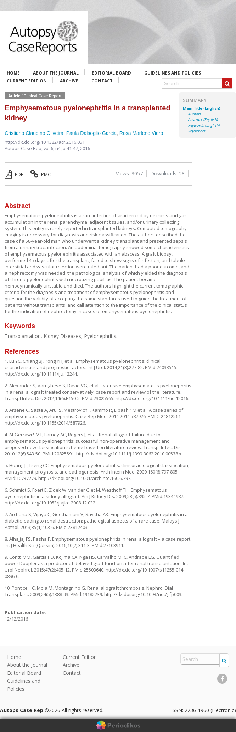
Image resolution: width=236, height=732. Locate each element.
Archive (69, 81)
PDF (14, 174)
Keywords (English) (204, 125)
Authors (194, 113)
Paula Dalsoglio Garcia (91, 133)
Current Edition (27, 81)
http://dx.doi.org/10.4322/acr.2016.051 (45, 142)
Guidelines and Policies (172, 73)
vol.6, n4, (53, 148)
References (197, 131)
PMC (40, 174)
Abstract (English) (203, 119)
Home (13, 73)
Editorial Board (111, 73)
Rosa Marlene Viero (141, 133)
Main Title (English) (201, 108)
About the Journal (56, 73)
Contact (102, 81)
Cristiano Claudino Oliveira (34, 133)
